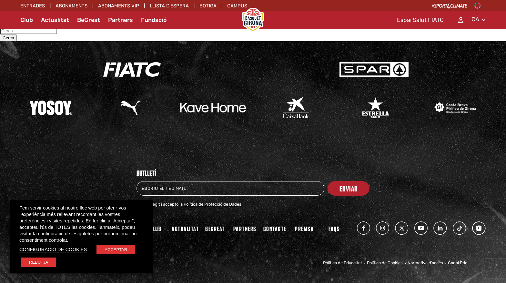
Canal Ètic (457, 262)
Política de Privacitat (342, 262)
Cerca (8, 37)
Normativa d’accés (425, 262)
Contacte (274, 228)
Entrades (32, 6)
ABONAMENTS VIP (118, 6)
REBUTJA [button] (38, 262)
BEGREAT (215, 228)
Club (26, 20)
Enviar (348, 188)
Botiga (208, 6)
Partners (120, 20)
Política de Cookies (385, 262)
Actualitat (55, 20)
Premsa (304, 228)
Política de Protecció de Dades (212, 204)
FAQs (334, 228)
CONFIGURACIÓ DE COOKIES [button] (53, 249)
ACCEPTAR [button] (116, 249)
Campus (237, 6)
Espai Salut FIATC (420, 20)
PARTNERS (245, 228)
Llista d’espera (169, 6)
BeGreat (88, 20)
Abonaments (71, 6)
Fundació (154, 20)
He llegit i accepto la (193, 204)
